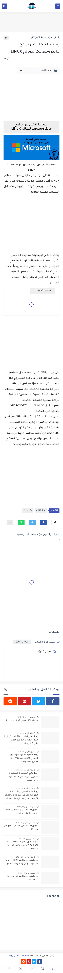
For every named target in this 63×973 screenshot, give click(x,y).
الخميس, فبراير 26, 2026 (25, 788)
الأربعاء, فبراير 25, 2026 (26, 733)
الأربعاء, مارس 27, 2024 (26, 857)
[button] (43, 522)
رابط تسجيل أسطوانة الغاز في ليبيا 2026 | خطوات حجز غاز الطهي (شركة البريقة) (21, 740)
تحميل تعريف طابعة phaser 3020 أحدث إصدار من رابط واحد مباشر (22, 862)
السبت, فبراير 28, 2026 (26, 717)
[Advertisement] (31, 221)
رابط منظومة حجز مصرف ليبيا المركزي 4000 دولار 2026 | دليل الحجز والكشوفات (23, 758)
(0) (6, 59)
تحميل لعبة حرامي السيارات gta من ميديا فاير (21, 828)
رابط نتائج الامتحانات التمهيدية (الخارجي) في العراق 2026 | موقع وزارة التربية (22, 777)
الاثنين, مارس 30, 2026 (26, 751)
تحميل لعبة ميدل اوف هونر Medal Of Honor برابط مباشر (22, 812)
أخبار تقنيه (36, 38)
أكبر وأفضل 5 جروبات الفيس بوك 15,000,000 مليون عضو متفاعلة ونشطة (22, 845)
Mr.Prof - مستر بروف (19, 956)
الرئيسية (53, 38)
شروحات (28, 510)
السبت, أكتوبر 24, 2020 (26, 806)
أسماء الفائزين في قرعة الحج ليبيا (22, 720)
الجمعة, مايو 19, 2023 (27, 873)
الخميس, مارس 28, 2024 (25, 822)
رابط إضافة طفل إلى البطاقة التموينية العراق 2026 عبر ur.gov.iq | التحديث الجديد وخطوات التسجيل (21, 795)
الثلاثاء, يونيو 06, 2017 (27, 838)
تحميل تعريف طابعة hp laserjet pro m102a (22, 878)
